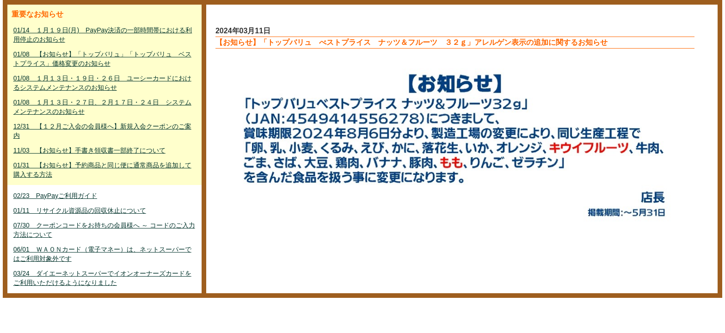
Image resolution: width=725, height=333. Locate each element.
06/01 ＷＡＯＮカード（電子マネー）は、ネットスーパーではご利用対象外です (102, 254)
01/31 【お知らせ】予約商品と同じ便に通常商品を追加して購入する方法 (102, 169)
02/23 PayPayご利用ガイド (55, 195)
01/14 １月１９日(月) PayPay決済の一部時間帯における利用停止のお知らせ (102, 34)
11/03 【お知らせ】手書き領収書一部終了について (89, 150)
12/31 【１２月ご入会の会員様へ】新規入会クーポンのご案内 (102, 131)
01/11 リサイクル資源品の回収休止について (79, 210)
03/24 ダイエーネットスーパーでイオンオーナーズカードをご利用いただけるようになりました (102, 278)
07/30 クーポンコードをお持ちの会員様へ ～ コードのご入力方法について (104, 230)
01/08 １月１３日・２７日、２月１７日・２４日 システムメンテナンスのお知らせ (102, 107)
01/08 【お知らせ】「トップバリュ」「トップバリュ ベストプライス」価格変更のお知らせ (102, 58)
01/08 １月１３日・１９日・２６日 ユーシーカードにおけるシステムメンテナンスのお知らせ (102, 82)
